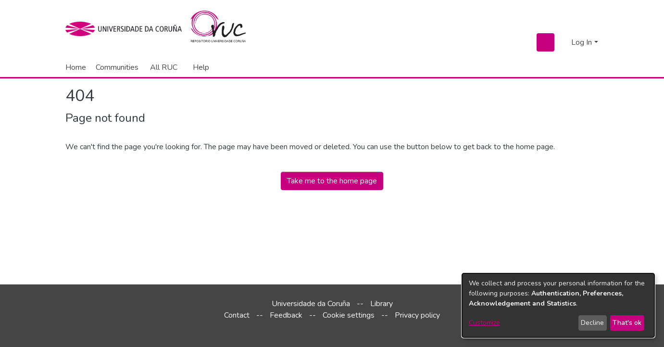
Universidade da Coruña (311, 303)
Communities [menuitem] (117, 67)
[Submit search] (545, 42)
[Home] (224, 29)
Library (381, 303)
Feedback (286, 315)
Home (75, 67)
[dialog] (558, 305)
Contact (237, 315)
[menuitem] (165, 67)
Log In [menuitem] (581, 42)
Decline (592, 322)
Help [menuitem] (201, 67)
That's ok (627, 322)
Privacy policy (417, 315)
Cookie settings (349, 315)
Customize (484, 322)
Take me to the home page (332, 181)
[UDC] (126, 29)
